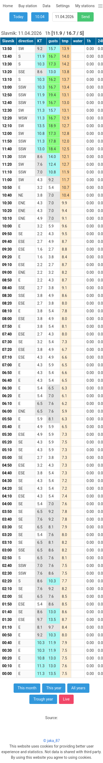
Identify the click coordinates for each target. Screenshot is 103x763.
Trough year (43, 699)
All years (78, 688)
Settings (63, 6)
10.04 (40, 17)
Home (8, 6)
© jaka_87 (51, 741)
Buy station (27, 6)
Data (46, 6)
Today (18, 17)
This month (27, 688)
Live (66, 699)
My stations (85, 6)
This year (53, 688)
